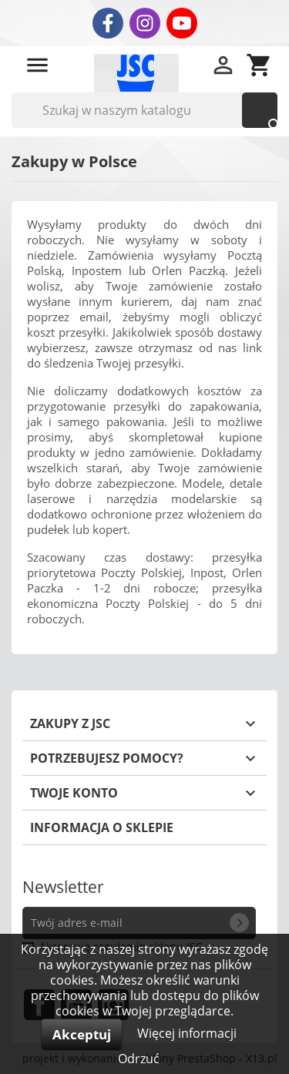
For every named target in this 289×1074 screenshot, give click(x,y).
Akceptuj (81, 1034)
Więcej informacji (187, 1033)
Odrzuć (139, 1058)
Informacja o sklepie (101, 827)
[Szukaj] (144, 110)
